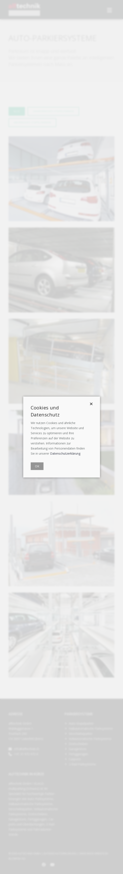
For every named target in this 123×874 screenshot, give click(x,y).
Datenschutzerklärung (65, 453)
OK (37, 466)
